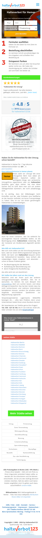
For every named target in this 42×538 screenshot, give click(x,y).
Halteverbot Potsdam (18, 396)
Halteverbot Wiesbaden (19, 401)
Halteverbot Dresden (18, 360)
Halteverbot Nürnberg (18, 394)
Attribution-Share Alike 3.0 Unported (25, 496)
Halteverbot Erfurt (17, 369)
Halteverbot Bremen (17, 354)
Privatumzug (28, 28)
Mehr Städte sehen (21, 413)
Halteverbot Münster (18, 392)
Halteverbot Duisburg (18, 363)
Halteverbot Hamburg (18, 374)
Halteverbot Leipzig (17, 385)
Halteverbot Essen (17, 367)
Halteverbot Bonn (17, 349)
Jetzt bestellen (7, 169)
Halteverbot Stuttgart (18, 399)
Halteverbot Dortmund (18, 358)
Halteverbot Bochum (18, 347)
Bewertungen (25, 109)
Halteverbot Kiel (16, 381)
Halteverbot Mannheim (18, 387)
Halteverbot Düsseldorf (18, 365)
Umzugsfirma (7, 284)
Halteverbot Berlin (17, 342)
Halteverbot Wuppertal (18, 403)
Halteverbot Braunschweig (19, 351)
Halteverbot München (18, 390)
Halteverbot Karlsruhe (18, 378)
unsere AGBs (26, 485)
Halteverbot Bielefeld (18, 345)
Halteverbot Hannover (18, 376)
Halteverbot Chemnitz (18, 356)
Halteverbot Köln (16, 383)
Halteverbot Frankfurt (18, 372)
